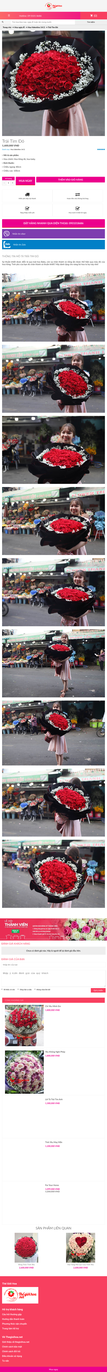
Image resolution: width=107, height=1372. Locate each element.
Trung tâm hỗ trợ (10, 1328)
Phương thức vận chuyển (14, 1324)
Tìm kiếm (91, 22)
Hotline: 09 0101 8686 (30, 15)
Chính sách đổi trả (11, 1351)
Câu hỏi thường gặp (12, 1314)
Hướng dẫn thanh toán (13, 1319)
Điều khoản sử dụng (12, 1356)
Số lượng (8, 178)
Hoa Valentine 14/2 (17, 149)
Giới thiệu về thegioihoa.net (15, 1342)
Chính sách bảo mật (12, 1346)
